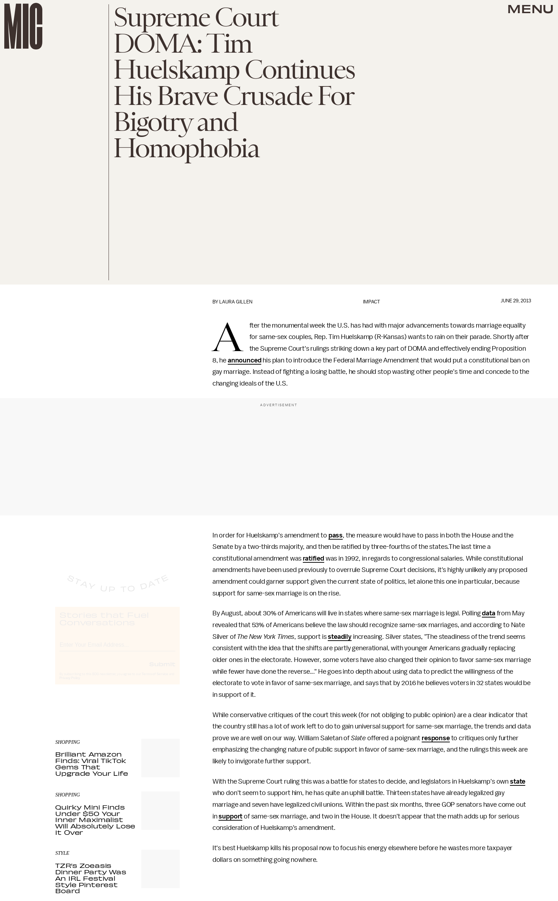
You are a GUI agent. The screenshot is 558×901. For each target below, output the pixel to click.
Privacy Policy (69, 685)
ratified (313, 558)
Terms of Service (155, 681)
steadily (340, 636)
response (436, 738)
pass (335, 535)
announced (245, 360)
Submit (162, 670)
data (488, 613)
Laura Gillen (235, 301)
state (517, 781)
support (230, 816)
